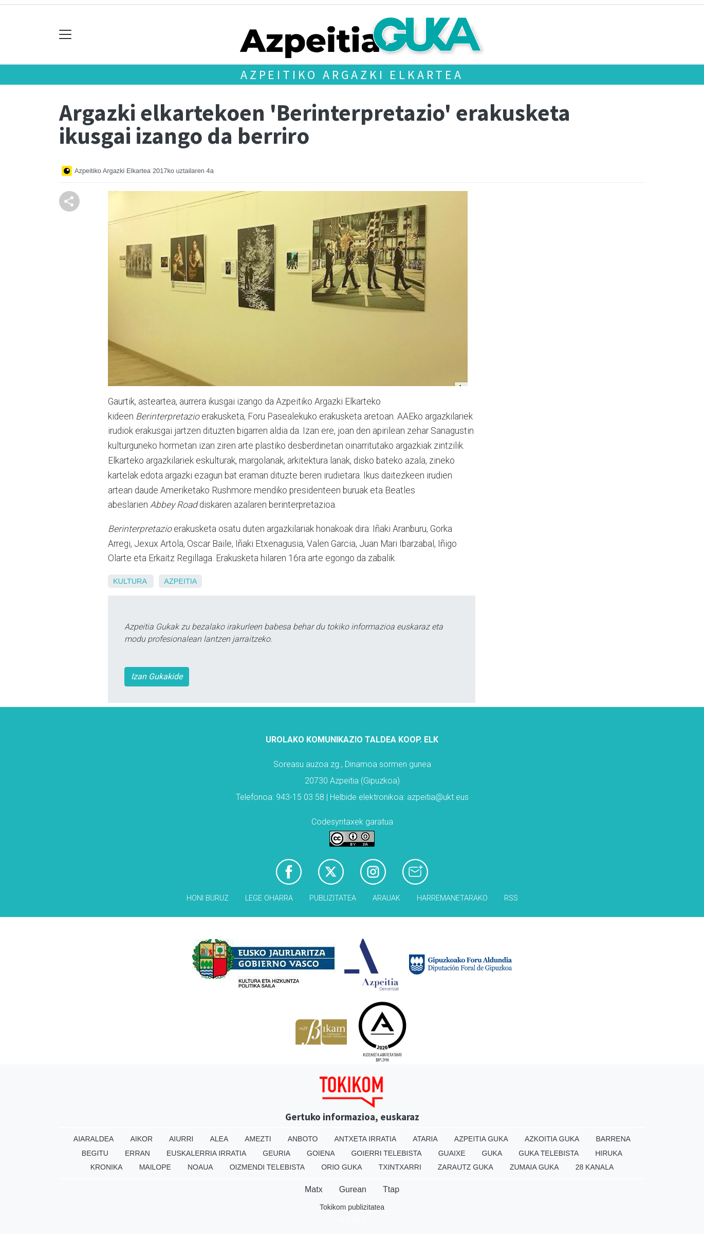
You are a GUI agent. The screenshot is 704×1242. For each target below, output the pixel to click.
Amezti (258, 1139)
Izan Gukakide (156, 676)
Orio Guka (341, 1167)
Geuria (276, 1153)
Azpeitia (180, 581)
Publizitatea (332, 898)
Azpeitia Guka (481, 1139)
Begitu (95, 1153)
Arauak (386, 898)
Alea (219, 1139)
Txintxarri (400, 1167)
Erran (137, 1153)
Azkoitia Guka (552, 1139)
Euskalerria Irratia (206, 1153)
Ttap (391, 1189)
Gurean (352, 1189)
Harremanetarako (452, 898)
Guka (492, 1153)
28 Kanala (595, 1167)
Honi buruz (208, 898)
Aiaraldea (93, 1139)
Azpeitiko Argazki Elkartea (352, 75)
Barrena (613, 1139)
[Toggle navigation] (65, 35)
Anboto (303, 1139)
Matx (314, 1189)
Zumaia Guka (534, 1167)
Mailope (155, 1167)
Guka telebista (548, 1153)
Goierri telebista (386, 1153)
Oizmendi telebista (267, 1167)
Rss (511, 898)
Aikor (141, 1139)
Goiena (321, 1153)
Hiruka (608, 1153)
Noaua (200, 1167)
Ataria (425, 1139)
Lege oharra (269, 898)
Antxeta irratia (366, 1139)
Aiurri (181, 1139)
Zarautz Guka (465, 1167)
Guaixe (452, 1153)
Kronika (106, 1167)
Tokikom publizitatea (352, 1207)
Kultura (129, 581)
